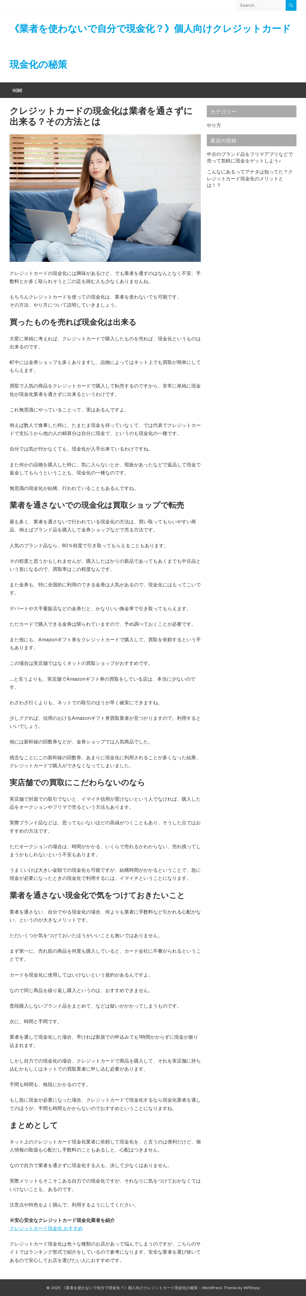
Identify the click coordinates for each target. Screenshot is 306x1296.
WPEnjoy (252, 1287)
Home (17, 90)
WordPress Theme (219, 1287)
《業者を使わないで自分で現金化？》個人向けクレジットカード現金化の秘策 (150, 46)
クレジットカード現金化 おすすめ (46, 1228)
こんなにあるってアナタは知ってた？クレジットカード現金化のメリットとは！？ (250, 178)
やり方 (214, 125)
